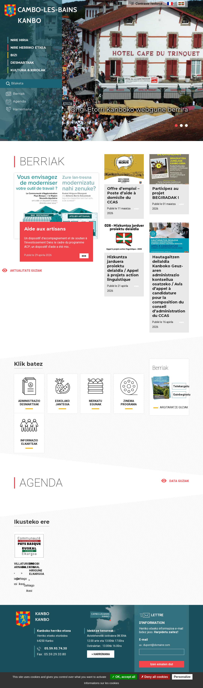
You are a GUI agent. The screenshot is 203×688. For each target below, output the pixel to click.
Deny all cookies (154, 676)
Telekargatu (179, 386)
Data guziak (179, 481)
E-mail (143, 619)
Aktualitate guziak (25, 270)
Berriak (15, 93)
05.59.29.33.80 (55, 633)
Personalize (182, 676)
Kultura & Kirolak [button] (28, 69)
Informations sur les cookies (101, 683)
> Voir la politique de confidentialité (157, 668)
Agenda (16, 101)
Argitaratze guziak (174, 407)
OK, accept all (123, 676)
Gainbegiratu (179, 394)
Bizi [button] (14, 54)
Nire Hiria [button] (19, 39)
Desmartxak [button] (22, 62)
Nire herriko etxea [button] (28, 47)
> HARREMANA (101, 633)
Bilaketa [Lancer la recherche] (14, 83)
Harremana (19, 109)
